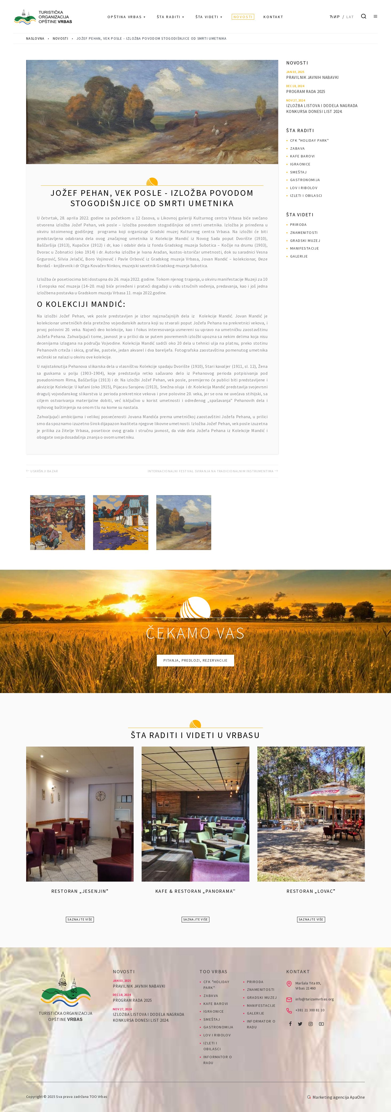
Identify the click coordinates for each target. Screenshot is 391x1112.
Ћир (335, 16)
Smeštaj (298, 172)
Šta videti (300, 214)
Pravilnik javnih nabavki (312, 77)
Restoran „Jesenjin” (80, 891)
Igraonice (300, 164)
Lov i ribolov (303, 187)
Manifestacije (304, 248)
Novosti (60, 38)
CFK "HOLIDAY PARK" (309, 140)
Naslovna (35, 38)
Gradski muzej (305, 240)
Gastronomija (305, 179)
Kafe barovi (302, 156)
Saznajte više (79, 919)
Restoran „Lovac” (311, 891)
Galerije (299, 256)
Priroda (298, 224)
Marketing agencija (331, 1097)
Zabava (297, 148)
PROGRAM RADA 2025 (305, 91)
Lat (350, 16)
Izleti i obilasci (306, 195)
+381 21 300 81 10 (310, 1010)
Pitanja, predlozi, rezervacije (195, 660)
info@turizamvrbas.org (315, 999)
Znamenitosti (304, 232)
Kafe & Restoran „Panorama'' (195, 891)
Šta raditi (300, 130)
